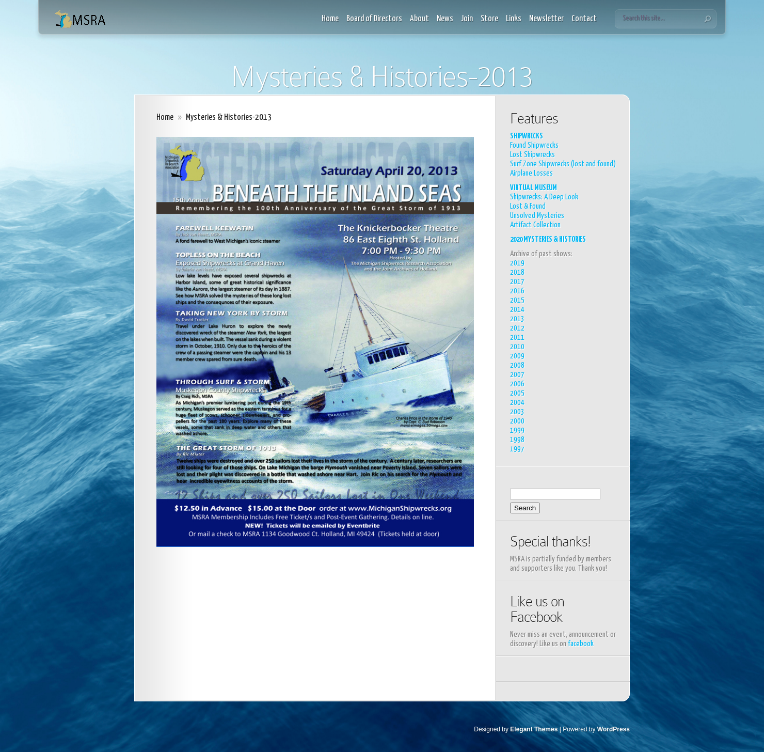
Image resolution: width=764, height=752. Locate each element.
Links (513, 18)
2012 (517, 328)
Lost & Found (528, 206)
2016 (517, 291)
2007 (517, 375)
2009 (517, 356)
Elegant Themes (534, 729)
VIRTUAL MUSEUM (533, 188)
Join (467, 18)
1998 (517, 440)
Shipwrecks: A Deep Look (544, 197)
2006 (517, 384)
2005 (517, 393)
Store (489, 18)
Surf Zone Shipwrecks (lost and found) (563, 164)
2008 (517, 365)
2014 (517, 310)
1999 (517, 430)
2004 (517, 402)
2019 (517, 263)
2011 (517, 337)
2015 (517, 300)
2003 (517, 412)
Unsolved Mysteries (537, 216)
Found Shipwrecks (534, 145)
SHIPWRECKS (526, 136)
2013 (517, 319)
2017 (517, 282)
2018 (517, 272)
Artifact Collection (535, 225)
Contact (584, 18)
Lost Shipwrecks (532, 155)
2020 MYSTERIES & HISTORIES (548, 239)
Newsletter (546, 18)
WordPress (613, 729)
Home (330, 18)
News (445, 18)
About (419, 18)
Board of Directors (374, 18)
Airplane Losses (531, 173)
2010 (517, 347)
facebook (581, 644)
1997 (517, 449)
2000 (517, 421)
